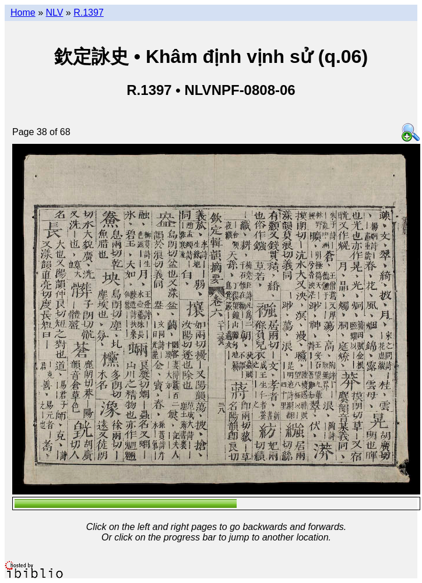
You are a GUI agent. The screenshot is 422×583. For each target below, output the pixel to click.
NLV (54, 12)
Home (23, 12)
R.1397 (88, 12)
